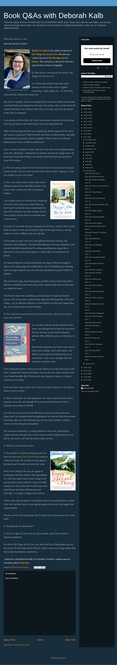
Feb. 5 (87, 335)
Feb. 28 (87, 183)
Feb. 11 (87, 295)
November (89, 143)
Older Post (70, 640)
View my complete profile (90, 391)
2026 (85, 109)
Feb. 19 (87, 242)
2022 (85, 121)
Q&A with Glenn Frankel (93, 223)
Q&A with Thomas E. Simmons (96, 232)
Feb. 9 (87, 307)
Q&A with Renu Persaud (93, 332)
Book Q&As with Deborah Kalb (53, 15)
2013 (85, 377)
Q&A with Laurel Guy (92, 338)
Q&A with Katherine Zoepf (94, 304)
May (87, 161)
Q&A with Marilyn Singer (93, 211)
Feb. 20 (87, 235)
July (87, 155)
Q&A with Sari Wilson (92, 325)
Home (40, 640)
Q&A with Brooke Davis (93, 279)
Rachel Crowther (40, 50)
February (88, 171)
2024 (85, 115)
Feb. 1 (87, 360)
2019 (85, 131)
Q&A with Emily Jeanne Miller (95, 226)
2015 (85, 371)
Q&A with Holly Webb (92, 350)
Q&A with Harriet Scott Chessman (97, 186)
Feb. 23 (87, 214)
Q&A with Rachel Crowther (94, 263)
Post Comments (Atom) (21, 645)
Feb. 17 (87, 254)
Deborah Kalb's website (91, 85)
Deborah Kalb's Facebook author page (96, 87)
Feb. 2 (87, 353)
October (88, 146)
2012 (85, 380)
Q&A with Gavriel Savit (93, 322)
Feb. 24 (87, 208)
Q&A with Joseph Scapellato (95, 180)
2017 (85, 137)
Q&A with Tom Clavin (92, 173)
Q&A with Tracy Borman (93, 192)
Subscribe (97, 60)
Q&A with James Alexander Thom (96, 204)
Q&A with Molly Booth (92, 239)
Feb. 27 (87, 189)
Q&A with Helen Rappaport (94, 313)
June (87, 158)
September (89, 149)
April (87, 164)
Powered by (97, 68)
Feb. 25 (87, 201)
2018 (85, 134)
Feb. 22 (87, 220)
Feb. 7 (87, 319)
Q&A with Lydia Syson (92, 251)
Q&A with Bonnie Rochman (94, 177)
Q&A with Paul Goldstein (93, 344)
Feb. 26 (87, 195)
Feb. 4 (87, 341)
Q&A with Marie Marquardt (94, 291)
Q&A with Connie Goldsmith (94, 217)
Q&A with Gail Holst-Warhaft (95, 198)
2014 (85, 374)
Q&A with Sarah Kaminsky (94, 356)
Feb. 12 (87, 288)
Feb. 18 (87, 248)
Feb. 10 (87, 301)
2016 (85, 367)
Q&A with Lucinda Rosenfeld (95, 257)
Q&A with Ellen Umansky (93, 270)
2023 (85, 118)
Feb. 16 (87, 260)
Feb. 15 (87, 266)
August (88, 152)
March (87, 168)
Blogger (62, 658)
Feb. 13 (87, 282)
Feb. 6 (87, 329)
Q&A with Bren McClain (93, 273)
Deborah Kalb (88, 388)
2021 (85, 124)
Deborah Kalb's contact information (95, 82)
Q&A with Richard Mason (94, 285)
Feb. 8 (87, 310)
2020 (85, 128)
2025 (85, 112)
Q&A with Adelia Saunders (94, 298)
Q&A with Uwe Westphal (93, 245)
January (88, 364)
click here (24, 563)
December (89, 140)
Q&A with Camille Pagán (93, 316)
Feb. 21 (87, 229)
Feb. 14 (87, 276)
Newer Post (9, 640)
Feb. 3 (87, 347)
